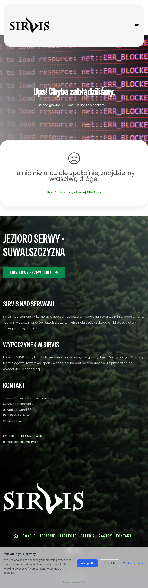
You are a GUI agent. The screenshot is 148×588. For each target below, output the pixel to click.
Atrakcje (67, 536)
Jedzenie (47, 536)
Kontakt (124, 536)
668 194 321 (35, 436)
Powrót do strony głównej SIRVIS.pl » (74, 192)
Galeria (87, 536)
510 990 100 (17, 436)
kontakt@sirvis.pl (26, 442)
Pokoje (29, 536)
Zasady (105, 536)
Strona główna (49, 105)
